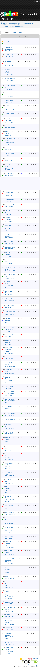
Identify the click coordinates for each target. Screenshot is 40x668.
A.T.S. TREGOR (9, 629)
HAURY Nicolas (9, 386)
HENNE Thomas (9, 113)
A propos (16, 659)
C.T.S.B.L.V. (8, 161)
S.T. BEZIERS (9, 96)
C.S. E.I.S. (8, 150)
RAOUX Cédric (9, 642)
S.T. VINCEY (8, 256)
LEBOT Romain (9, 391)
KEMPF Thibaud (9, 159)
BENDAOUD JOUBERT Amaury (8, 349)
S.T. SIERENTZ (9, 415)
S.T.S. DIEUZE (9, 115)
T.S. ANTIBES (9, 175)
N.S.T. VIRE (8, 102)
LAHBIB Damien (9, 54)
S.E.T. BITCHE (9, 56)
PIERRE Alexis (9, 210)
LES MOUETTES (10, 201)
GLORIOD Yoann (10, 85)
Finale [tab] (14, 32)
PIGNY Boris (8, 47)
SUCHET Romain (10, 615)
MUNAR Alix (8, 126)
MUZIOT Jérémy (9, 335)
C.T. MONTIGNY (9, 434)
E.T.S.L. (7, 155)
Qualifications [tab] (5, 32)
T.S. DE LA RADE (10, 450)
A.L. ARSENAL (9, 388)
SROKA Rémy (9, 298)
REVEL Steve (9, 432)
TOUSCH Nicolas (10, 241)
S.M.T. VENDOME (10, 428)
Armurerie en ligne (33, 665)
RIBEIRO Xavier (9, 148)
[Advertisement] (18, 183)
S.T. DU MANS (9, 410)
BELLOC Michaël (10, 247)
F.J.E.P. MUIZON (10, 578)
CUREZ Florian (9, 327)
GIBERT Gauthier (10, 62)
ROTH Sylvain (9, 192)
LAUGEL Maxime (10, 40)
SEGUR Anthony (9, 173)
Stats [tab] (20, 32)
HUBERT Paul (9, 282)
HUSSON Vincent (10, 413)
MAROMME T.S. (9, 373)
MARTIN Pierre (9, 512)
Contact (35, 658)
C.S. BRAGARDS (10, 611)
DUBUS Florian (9, 305)
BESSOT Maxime (10, 260)
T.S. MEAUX (8, 307)
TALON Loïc (8, 357)
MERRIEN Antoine (10, 78)
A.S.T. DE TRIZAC (10, 644)
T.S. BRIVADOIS (9, 353)
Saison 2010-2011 (28, 23)
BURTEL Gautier (9, 399)
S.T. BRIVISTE (9, 238)
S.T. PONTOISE (9, 476)
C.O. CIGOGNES (10, 514)
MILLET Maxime (9, 106)
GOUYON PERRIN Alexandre (8, 227)
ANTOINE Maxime (10, 205)
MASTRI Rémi (9, 576)
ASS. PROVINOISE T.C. (9, 285)
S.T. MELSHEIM (9, 41)
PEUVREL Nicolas (10, 311)
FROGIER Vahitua (10, 419)
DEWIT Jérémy (9, 505)
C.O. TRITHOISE (10, 366)
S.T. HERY (8, 337)
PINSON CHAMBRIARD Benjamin (9, 593)
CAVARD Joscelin (10, 267)
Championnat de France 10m (12, 25)
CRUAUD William (10, 153)
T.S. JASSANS (9, 538)
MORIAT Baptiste (10, 274)
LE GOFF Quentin (10, 627)
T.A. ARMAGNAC (10, 128)
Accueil (5, 23)
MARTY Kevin (9, 536)
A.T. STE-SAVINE (10, 122)
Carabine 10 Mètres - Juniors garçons (13, 26)
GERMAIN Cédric (10, 199)
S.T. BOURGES (9, 624)
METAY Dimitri (9, 131)
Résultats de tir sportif (15, 23)
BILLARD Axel (9, 602)
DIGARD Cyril (9, 100)
